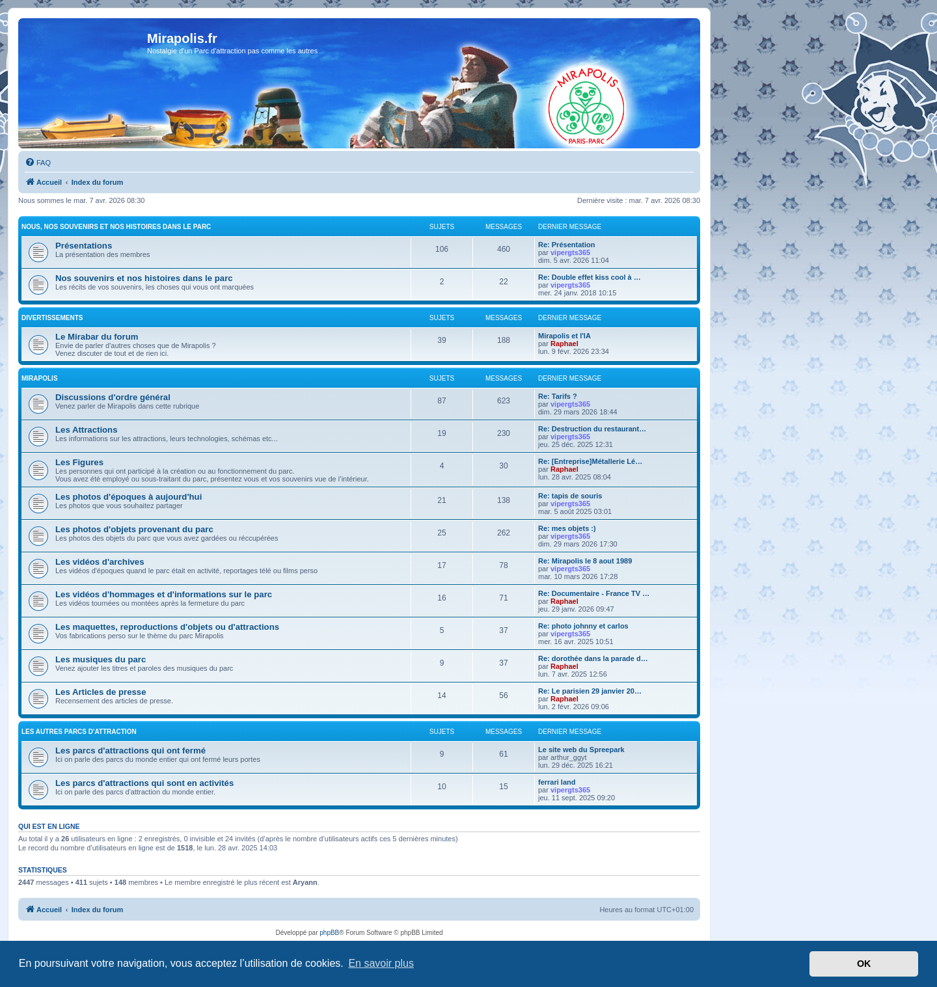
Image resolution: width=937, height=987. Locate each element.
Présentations (83, 245)
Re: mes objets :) (567, 528)
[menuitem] (38, 162)
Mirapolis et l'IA (564, 336)
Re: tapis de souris (570, 496)
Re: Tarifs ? (557, 396)
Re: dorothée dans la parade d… (593, 658)
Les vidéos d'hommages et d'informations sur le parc (163, 594)
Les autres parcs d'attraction (79, 731)
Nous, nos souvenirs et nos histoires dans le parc (116, 226)
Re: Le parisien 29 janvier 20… (590, 691)
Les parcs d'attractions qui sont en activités (144, 783)
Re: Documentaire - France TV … (593, 593)
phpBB (329, 932)
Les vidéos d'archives (99, 562)
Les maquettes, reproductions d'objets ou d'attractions (167, 627)
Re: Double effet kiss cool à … (589, 277)
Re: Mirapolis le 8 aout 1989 (585, 561)
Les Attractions (86, 430)
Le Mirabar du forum (97, 337)
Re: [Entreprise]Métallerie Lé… (590, 461)
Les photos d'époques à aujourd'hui (128, 497)
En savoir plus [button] (381, 963)
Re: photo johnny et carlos (583, 626)
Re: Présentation (566, 245)
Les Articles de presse (100, 692)
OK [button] (864, 963)
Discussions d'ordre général (112, 397)
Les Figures (79, 462)
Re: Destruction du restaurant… (592, 429)
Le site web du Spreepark (581, 749)
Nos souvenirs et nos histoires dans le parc (144, 278)
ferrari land (556, 782)
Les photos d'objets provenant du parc (134, 529)
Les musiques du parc (100, 659)
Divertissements (52, 317)
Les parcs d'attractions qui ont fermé (130, 750)
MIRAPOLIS (39, 378)
